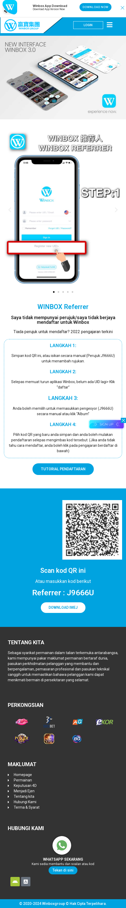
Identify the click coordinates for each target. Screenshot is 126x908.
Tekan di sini (63, 870)
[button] (122, 8)
